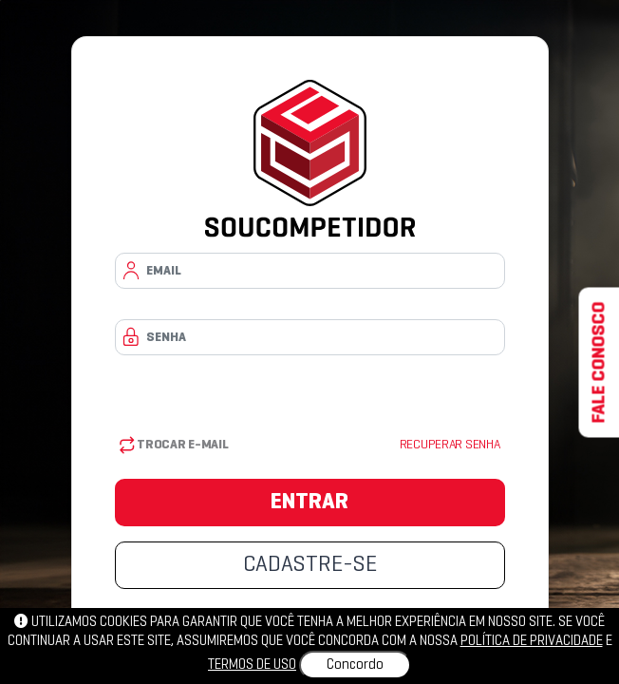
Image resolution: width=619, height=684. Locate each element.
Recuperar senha (450, 445)
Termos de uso (252, 665)
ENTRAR (309, 502)
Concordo (355, 665)
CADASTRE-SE (310, 565)
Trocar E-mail (174, 445)
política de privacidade (531, 641)
